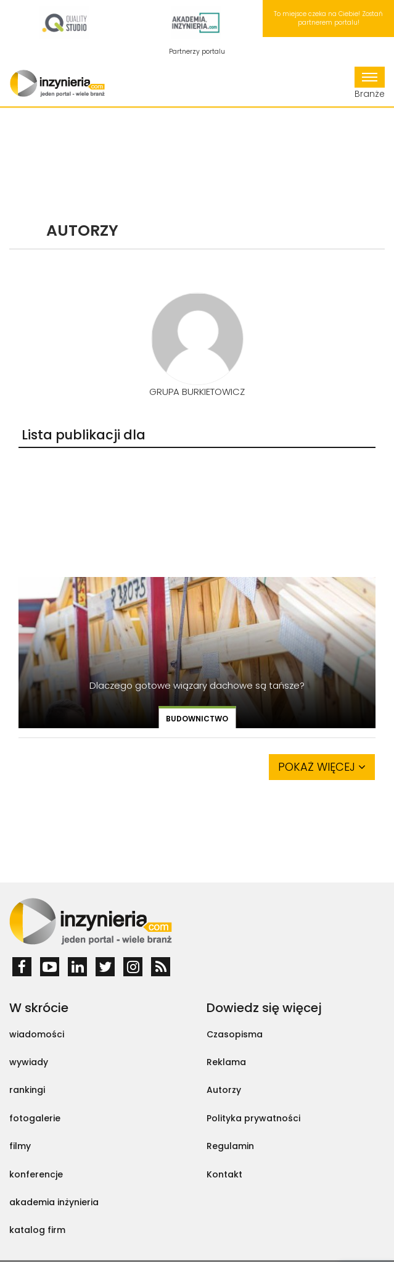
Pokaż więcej (322, 766)
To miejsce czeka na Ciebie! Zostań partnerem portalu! (328, 18)
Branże (370, 83)
